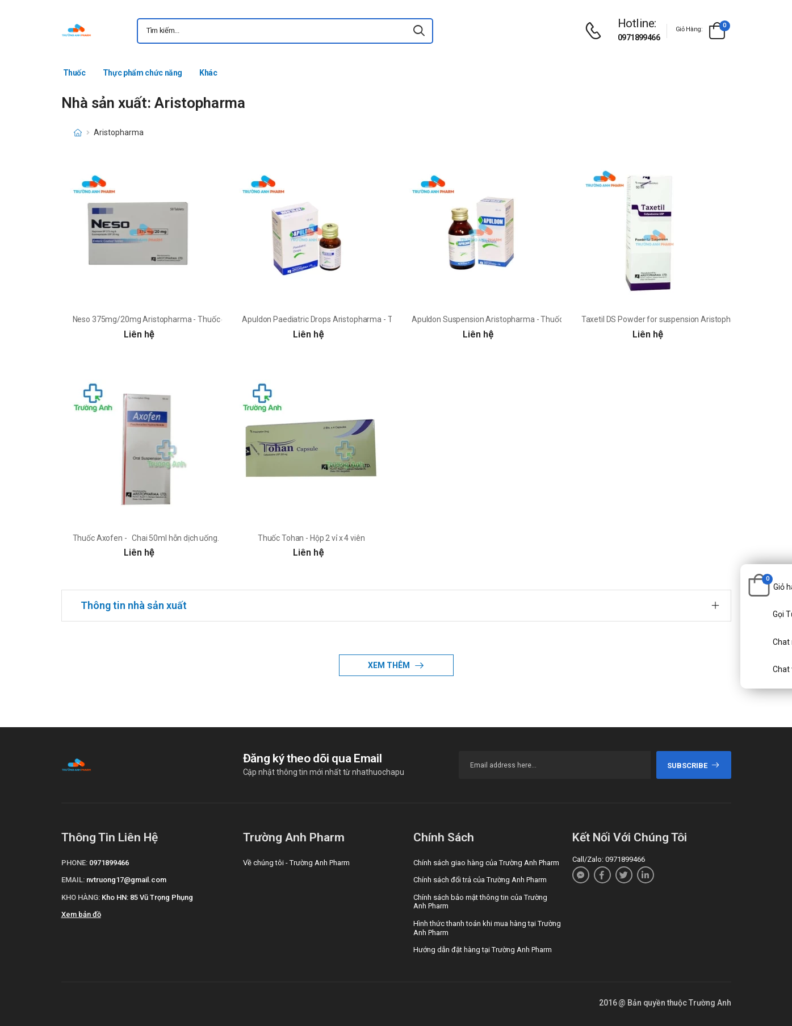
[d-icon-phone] (596, 31)
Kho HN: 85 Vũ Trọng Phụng (147, 897)
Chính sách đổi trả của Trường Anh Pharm (480, 879)
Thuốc (74, 72)
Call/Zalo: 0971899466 (608, 859)
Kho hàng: (80, 897)
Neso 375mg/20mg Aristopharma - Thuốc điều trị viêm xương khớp (190, 319)
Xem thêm (390, 665)
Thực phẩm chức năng (142, 72)
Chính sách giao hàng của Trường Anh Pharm (486, 862)
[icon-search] (419, 31)
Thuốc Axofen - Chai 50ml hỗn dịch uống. (146, 538)
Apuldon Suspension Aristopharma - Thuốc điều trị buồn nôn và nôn (529, 319)
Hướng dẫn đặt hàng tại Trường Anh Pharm (482, 949)
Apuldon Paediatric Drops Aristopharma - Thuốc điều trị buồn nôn (355, 319)
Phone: (74, 862)
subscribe (693, 765)
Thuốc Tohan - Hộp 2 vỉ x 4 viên (311, 538)
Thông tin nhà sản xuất (134, 605)
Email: (73, 879)
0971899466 (639, 37)
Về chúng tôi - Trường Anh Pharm (296, 862)
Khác (208, 72)
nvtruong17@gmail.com (126, 879)
